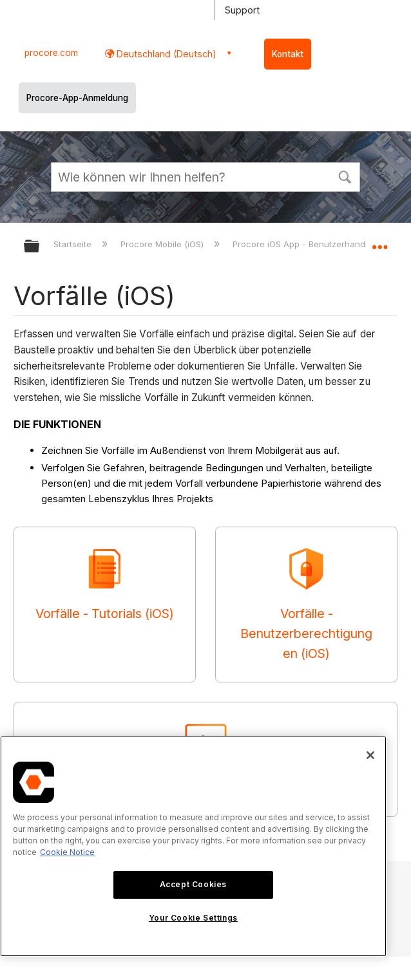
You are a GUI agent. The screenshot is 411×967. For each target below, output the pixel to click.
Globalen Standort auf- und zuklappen (379, 242)
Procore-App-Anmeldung (77, 98)
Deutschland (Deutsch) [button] (165, 53)
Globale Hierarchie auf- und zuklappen (40, 247)
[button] (344, 175)
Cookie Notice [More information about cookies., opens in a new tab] (67, 852)
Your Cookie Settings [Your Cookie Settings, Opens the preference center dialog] (193, 918)
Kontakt (287, 54)
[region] (193, 846)
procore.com (51, 53)
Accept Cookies (193, 884)
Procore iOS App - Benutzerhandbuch (310, 244)
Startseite (73, 244)
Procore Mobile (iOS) (163, 244)
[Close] (370, 755)
